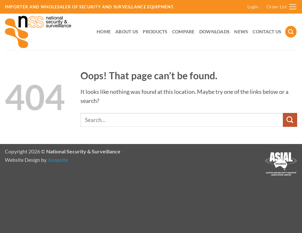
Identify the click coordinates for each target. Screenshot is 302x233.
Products (155, 31)
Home (104, 31)
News (241, 31)
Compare (183, 31)
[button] (252, 7)
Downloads (214, 31)
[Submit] (290, 120)
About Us (126, 31)
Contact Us (267, 31)
